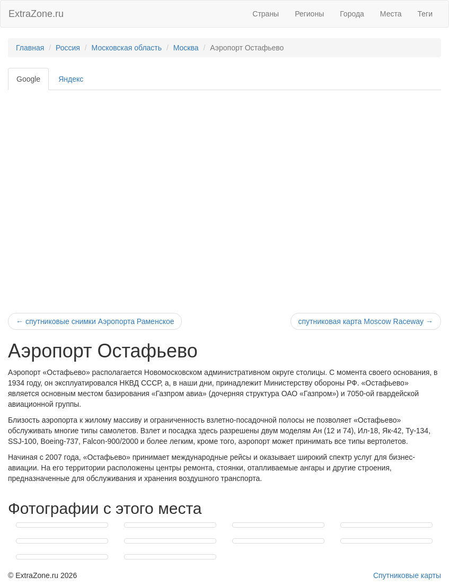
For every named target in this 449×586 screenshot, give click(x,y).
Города (352, 14)
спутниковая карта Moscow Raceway (365, 321)
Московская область (127, 47)
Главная (30, 47)
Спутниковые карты (407, 575)
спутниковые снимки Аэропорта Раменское (95, 321)
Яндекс (70, 79)
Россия (68, 47)
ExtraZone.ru (36, 13)
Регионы (309, 14)
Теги (425, 14)
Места (391, 14)
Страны (265, 14)
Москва (186, 47)
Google (28, 79)
